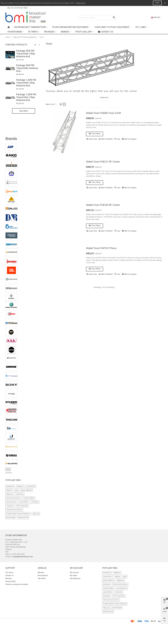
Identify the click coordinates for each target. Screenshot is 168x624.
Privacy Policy (10, 581)
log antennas (11, 502)
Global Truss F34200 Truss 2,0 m (103, 113)
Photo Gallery (83, 31)
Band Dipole (10, 517)
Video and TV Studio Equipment (112, 27)
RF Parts (33, 31)
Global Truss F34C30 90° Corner (103, 204)
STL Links (140, 27)
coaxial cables (29, 498)
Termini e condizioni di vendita (16, 584)
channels (34, 502)
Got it (157, 3)
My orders (73, 575)
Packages (49, 31)
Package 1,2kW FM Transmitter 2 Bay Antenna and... (26, 97)
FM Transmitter (22, 506)
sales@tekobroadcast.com (23, 557)
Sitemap (8, 578)
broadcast (10, 486)
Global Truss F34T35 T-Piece (101, 248)
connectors (31, 486)
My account (74, 572)
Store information (16, 535)
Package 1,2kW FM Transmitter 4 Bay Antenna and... (26, 82)
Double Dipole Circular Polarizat (18, 514)
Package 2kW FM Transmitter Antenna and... (27, 68)
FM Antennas (15, 31)
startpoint (9, 506)
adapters (20, 486)
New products (43, 575)
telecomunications (13, 498)
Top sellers (42, 578)
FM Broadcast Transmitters (30, 27)
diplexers (9, 494)
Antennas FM (23, 517)
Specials (41, 572)
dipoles (9, 490)
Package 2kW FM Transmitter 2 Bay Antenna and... (25, 53)
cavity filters (23, 502)
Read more (81, 3)
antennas (19, 494)
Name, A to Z (51, 104)
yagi (16, 490)
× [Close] (165, 3)
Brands (65, 31)
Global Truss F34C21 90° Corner (103, 161)
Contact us (105, 31)
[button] (6, 472)
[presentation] (6, 469)
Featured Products (16, 44)
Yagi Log (36, 514)
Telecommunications (14, 510)
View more (23, 111)
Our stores (9, 572)
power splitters (26, 490)
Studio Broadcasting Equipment (70, 27)
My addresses (75, 578)
